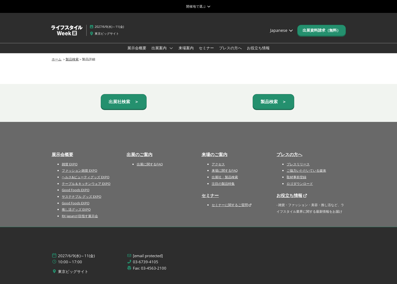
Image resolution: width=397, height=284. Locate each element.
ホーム (57, 59)
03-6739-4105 (145, 261)
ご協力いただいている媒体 (306, 170)
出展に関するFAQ (150, 164)
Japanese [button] (281, 30)
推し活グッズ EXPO (76, 209)
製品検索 (72, 59)
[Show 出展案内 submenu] (171, 48)
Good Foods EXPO (75, 190)
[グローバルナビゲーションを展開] (198, 6)
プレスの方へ (230, 47)
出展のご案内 (139, 154)
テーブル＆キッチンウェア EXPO (86, 183)
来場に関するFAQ (225, 170)
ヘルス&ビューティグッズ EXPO (85, 177)
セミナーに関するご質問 (230, 205)
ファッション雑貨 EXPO (79, 170)
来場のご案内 (214, 154)
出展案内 (159, 47)
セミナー (206, 47)
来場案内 (186, 47)
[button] (321, 30)
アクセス (218, 164)
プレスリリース (298, 164)
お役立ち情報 (258, 47)
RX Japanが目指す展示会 (80, 216)
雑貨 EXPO (69, 164)
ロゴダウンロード (300, 183)
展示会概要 (136, 47)
